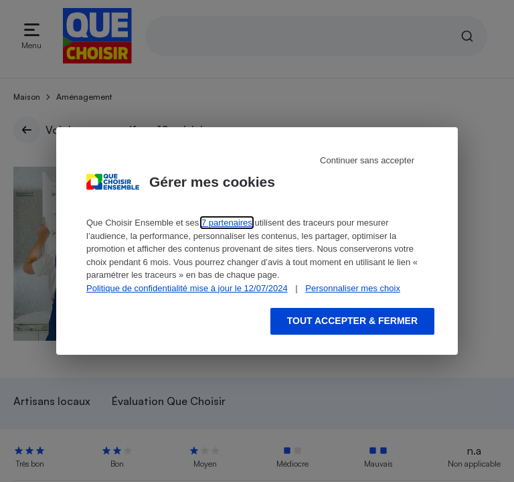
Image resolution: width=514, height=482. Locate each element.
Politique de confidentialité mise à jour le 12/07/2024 (187, 288)
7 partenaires (226, 223)
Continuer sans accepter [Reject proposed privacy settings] (367, 160)
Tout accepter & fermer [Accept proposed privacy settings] (352, 320)
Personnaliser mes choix (352, 288)
